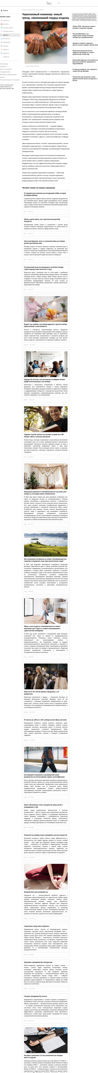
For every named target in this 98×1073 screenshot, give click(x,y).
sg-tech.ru (6, 57)
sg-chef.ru (6, 24)
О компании (4, 64)
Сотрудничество (5, 72)
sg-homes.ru (6, 38)
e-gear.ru (5, 46)
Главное (4, 10)
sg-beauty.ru (6, 42)
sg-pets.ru (6, 53)
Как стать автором (6, 69)
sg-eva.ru (6, 35)
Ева (49, 3)
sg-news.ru (6, 20)
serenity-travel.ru (8, 28)
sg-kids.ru (6, 49)
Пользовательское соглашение (10, 80)
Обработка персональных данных (8, 76)
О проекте (3, 66)
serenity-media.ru (8, 31)
